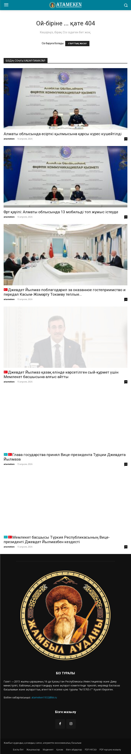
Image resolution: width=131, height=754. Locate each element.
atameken (9, 138)
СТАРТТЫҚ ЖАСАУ (77, 43)
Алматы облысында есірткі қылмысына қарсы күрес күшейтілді (63, 134)
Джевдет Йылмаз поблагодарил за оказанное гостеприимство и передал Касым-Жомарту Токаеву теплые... (65, 292)
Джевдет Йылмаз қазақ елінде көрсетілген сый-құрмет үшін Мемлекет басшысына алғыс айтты (61, 374)
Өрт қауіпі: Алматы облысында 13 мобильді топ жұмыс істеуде (61, 212)
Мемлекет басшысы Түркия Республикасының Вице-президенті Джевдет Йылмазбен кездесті (57, 539)
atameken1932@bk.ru (44, 697)
